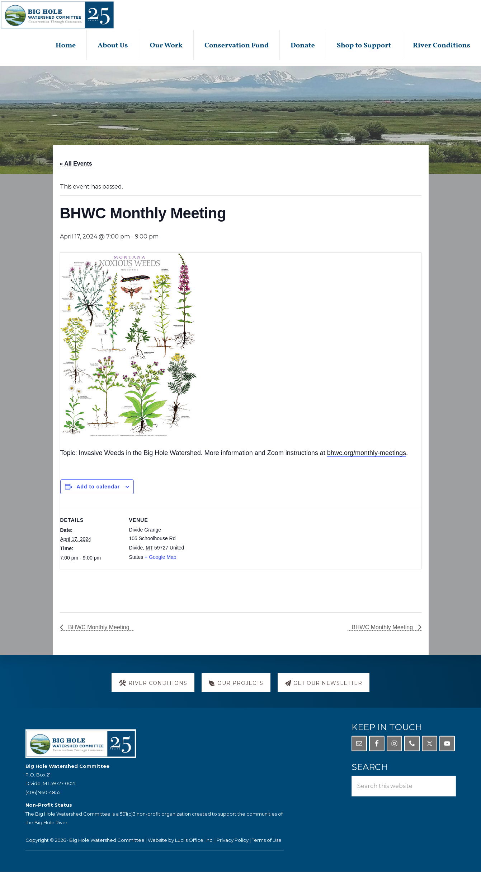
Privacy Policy (233, 840)
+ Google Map (160, 557)
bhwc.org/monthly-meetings (366, 452)
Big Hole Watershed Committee (107, 840)
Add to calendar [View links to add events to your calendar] (98, 487)
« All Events (76, 164)
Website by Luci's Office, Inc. (180, 840)
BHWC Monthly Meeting (98, 627)
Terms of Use (267, 840)
